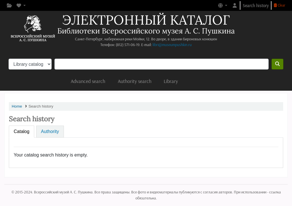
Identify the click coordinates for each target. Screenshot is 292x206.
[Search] (277, 64)
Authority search (134, 81)
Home (17, 106)
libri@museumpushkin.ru (172, 44)
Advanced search (88, 81)
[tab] (21, 132)
